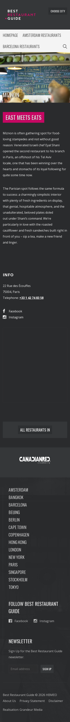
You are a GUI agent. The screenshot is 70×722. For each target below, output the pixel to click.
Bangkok (16, 497)
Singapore (17, 572)
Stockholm (18, 579)
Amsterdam (18, 490)
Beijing (14, 512)
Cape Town (17, 527)
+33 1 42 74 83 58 (31, 298)
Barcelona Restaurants (21, 46)
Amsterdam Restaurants (42, 35)
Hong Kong (18, 542)
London (15, 550)
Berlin (14, 520)
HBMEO (51, 695)
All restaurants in (35, 430)
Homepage (10, 35)
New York (16, 557)
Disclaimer (56, 701)
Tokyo (13, 587)
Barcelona (18, 505)
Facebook (12, 311)
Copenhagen (19, 535)
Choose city (58, 11)
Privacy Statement (32, 701)
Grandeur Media (31, 710)
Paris (13, 564)
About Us (9, 701)
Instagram (13, 317)
